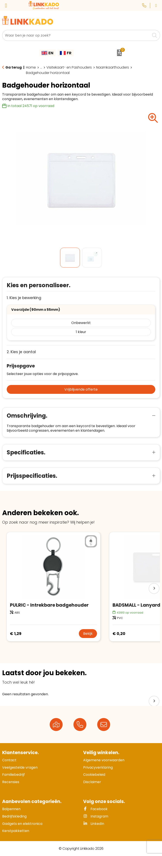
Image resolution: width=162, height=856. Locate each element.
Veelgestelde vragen (20, 767)
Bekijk (88, 633)
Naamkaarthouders (112, 67)
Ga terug (13, 67)
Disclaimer (92, 781)
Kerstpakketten (15, 830)
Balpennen (11, 808)
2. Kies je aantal (21, 352)
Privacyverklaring (98, 767)
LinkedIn (93, 823)
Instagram (95, 816)
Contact (9, 760)
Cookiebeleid (94, 774)
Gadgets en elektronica (22, 823)
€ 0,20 (119, 633)
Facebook (95, 808)
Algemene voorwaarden (103, 760)
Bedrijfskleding (14, 816)
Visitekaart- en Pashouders (69, 67)
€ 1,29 (15, 633)
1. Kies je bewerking (24, 298)
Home (31, 67)
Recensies (10, 781)
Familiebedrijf (13, 774)
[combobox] (76, 35)
